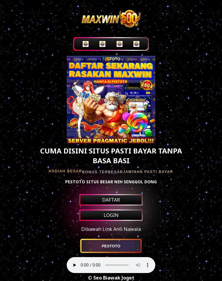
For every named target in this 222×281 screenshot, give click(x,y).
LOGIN (111, 215)
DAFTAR (111, 200)
